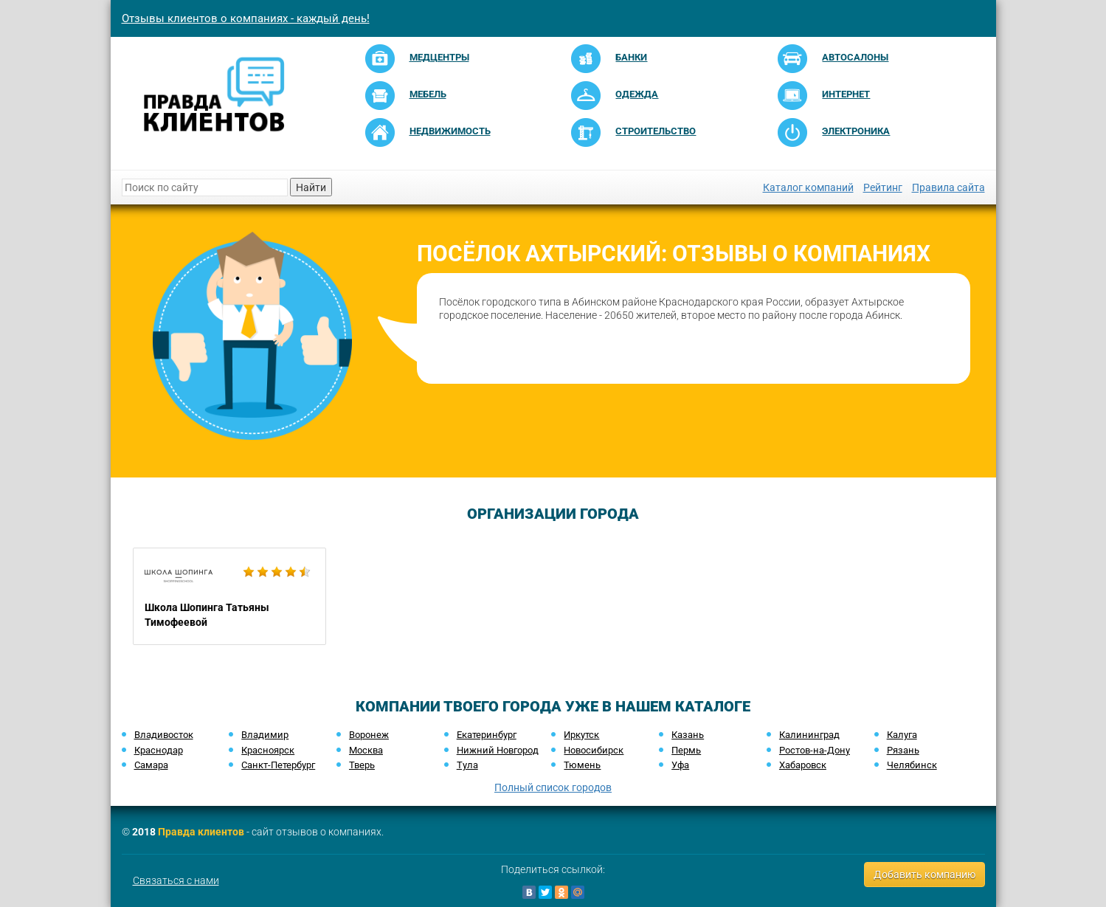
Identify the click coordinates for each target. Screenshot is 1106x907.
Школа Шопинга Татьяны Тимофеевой (230, 596)
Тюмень (582, 764)
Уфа (680, 764)
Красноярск (267, 750)
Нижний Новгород (498, 750)
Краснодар (158, 750)
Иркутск (581, 734)
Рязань (903, 750)
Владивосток (163, 734)
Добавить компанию (924, 874)
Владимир (264, 734)
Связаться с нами (176, 880)
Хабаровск (802, 764)
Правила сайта (948, 187)
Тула (467, 764)
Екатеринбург (486, 734)
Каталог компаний (808, 187)
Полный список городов (553, 787)
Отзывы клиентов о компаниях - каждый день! (246, 18)
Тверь (362, 764)
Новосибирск (593, 750)
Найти (311, 187)
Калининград (809, 734)
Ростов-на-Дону (814, 750)
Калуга (902, 734)
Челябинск (912, 764)
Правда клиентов (201, 832)
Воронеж (369, 734)
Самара (151, 764)
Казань (687, 734)
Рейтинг (882, 187)
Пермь (686, 750)
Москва (366, 750)
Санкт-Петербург (278, 764)
